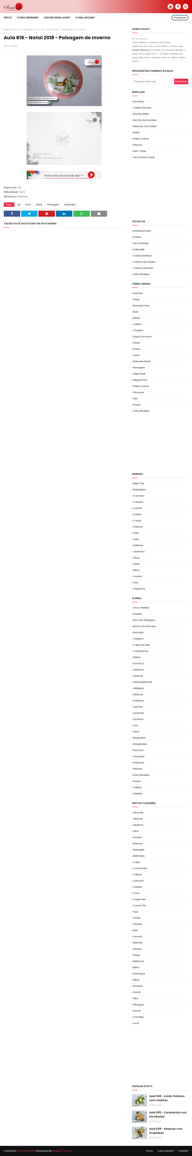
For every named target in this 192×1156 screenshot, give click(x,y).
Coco (136, 893)
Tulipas (137, 787)
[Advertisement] (162, 189)
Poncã (137, 992)
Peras (136, 979)
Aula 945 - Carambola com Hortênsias (168, 1114)
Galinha (138, 526)
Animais (138, 293)
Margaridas (140, 744)
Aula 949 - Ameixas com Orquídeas (165, 1131)
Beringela (138, 849)
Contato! (183, 1150)
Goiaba (137, 924)
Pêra (135, 998)
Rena (136, 570)
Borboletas (139, 489)
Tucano (137, 576)
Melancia (138, 961)
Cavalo (137, 508)
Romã (136, 1010)
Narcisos (138, 750)
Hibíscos (138, 694)
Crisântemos (140, 651)
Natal (39, 204)
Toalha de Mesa (142, 255)
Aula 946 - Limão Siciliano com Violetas (167, 1098)
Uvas (136, 1023)
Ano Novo (138, 101)
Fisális (136, 917)
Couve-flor (139, 905)
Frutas (136, 349)
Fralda (137, 237)
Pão (135, 398)
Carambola (140, 868)
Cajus (136, 862)
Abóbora (138, 824)
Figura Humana (142, 336)
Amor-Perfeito (141, 607)
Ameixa (137, 837)
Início (149, 1150)
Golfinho (138, 545)
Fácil (28, 204)
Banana (138, 843)
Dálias (137, 657)
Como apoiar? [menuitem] (85, 17)
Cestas (137, 324)
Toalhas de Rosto (143, 268)
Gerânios (138, 669)
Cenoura (138, 880)
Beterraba (139, 855)
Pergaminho (140, 380)
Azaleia (137, 613)
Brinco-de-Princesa (144, 626)
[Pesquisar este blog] (153, 81)
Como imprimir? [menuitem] (28, 17)
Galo (136, 533)
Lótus (136, 731)
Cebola (137, 874)
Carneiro (138, 502)
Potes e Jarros (141, 138)
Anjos (136, 299)
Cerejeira (138, 638)
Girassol (138, 675)
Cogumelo (139, 899)
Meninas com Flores (145, 126)
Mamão (137, 942)
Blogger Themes (61, 1150)
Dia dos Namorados (145, 120)
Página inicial (12, 29)
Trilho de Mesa (141, 274)
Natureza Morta (142, 361)
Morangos (139, 973)
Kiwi (135, 930)
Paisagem (53, 204)
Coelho (137, 514)
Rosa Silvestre (141, 775)
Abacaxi (138, 818)
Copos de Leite (141, 644)
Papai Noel (139, 373)
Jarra (136, 355)
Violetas (137, 793)
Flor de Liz (138, 663)
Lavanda (138, 713)
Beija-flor (138, 483)
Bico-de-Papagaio (144, 620)
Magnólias (139, 737)
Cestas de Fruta (142, 107)
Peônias (137, 768)
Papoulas (138, 762)
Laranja (137, 936)
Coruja (137, 520)
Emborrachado (142, 230)
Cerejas (137, 886)
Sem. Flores (139, 151)
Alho (135, 831)
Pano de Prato (141, 243)
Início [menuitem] (8, 17)
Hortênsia (138, 700)
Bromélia (138, 632)
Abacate (138, 812)
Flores (136, 342)
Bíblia (136, 318)
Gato (136, 539)
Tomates (138, 1017)
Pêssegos (138, 1004)
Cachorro (138, 495)
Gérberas (138, 688)
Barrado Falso (141, 305)
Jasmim (138, 706)
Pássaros (138, 392)
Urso (135, 582)
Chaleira (138, 330)
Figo (135, 911)
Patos (136, 564)
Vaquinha (139, 588)
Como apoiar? (166, 1150)
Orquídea (138, 756)
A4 (18, 204)
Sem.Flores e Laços (144, 157)
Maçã (136, 955)
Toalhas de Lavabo (144, 261)
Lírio (135, 725)
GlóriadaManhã (142, 682)
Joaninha (139, 551)
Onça (136, 557)
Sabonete (27, 29)
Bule (135, 311)
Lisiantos (138, 719)
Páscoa (137, 144)
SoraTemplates (26, 1150)
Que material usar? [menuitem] (57, 17)
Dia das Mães (141, 113)
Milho (136, 967)
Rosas (137, 404)
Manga (137, 948)
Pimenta (138, 986)
